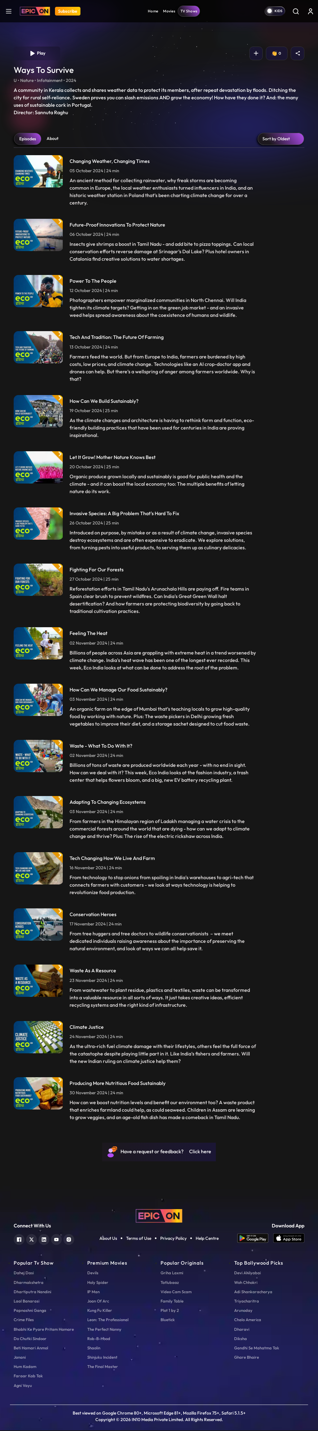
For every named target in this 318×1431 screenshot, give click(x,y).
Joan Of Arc (98, 1301)
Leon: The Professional (108, 1320)
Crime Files (24, 1320)
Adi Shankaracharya (253, 1292)
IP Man (93, 1292)
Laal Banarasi (26, 1301)
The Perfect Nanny (104, 1329)
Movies (169, 11)
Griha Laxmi (172, 1273)
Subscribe (67, 11)
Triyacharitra (246, 1301)
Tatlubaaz (170, 1282)
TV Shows (188, 11)
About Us (108, 1239)
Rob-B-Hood (98, 1339)
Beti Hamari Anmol (31, 1348)
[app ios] (288, 1239)
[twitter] (31, 1239)
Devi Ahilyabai (247, 1273)
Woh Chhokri (245, 1282)
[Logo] (35, 11)
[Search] (295, 11)
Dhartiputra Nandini (32, 1292)
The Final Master (102, 1367)
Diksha (240, 1339)
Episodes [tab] (27, 139)
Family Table (172, 1301)
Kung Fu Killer (99, 1311)
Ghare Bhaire (246, 1358)
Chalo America (247, 1320)
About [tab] (52, 139)
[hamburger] (8, 11)
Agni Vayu (23, 1386)
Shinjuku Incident (102, 1358)
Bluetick (168, 1320)
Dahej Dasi (24, 1273)
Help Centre (207, 1239)
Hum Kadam (25, 1367)
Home (153, 11)
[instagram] (68, 1239)
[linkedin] (44, 1239)
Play (37, 53)
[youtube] (56, 1239)
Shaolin (93, 1348)
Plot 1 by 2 (170, 1311)
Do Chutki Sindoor (30, 1339)
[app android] (255, 1239)
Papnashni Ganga (30, 1311)
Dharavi (241, 1329)
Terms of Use (138, 1239)
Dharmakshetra (28, 1282)
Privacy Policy (173, 1239)
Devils (92, 1273)
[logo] (159, 1216)
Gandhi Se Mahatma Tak (256, 1348)
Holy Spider (97, 1282)
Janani (20, 1358)
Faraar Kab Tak (28, 1376)
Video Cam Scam (176, 1292)
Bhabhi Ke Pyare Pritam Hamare (44, 1329)
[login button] (310, 11)
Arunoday (243, 1311)
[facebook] (19, 1239)
